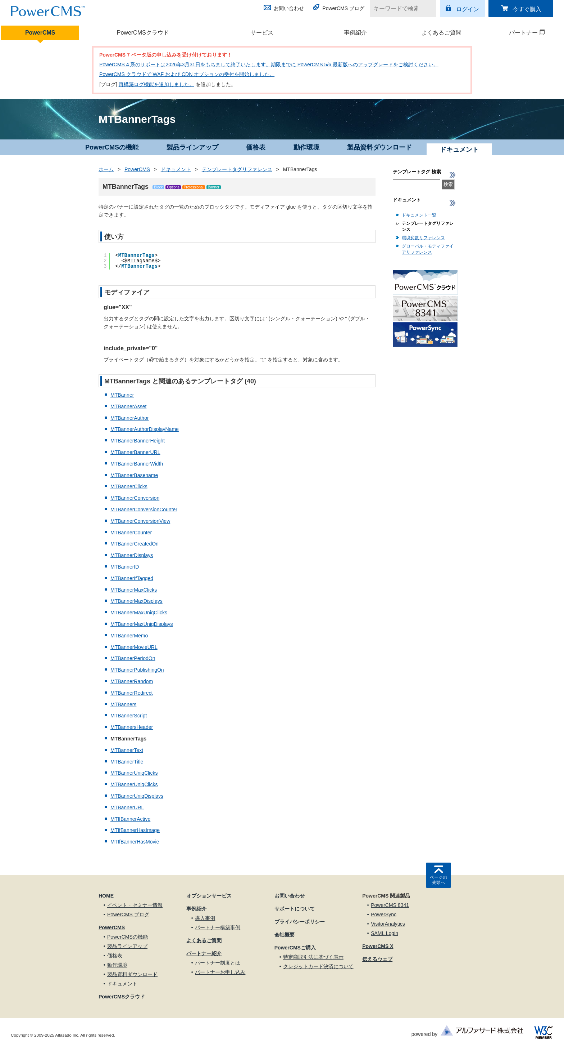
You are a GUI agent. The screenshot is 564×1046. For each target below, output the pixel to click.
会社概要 (284, 935)
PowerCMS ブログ (343, 8)
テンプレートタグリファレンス (237, 169)
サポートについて (294, 909)
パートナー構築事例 (217, 927)
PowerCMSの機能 (111, 147)
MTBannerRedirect (131, 693)
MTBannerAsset (128, 406)
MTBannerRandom (131, 681)
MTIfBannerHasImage (135, 830)
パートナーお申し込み (220, 972)
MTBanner (122, 395)
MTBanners (123, 704)
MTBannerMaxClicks (133, 590)
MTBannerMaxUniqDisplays (141, 624)
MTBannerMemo (129, 635)
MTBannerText (126, 750)
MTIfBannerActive (130, 819)
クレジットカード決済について (318, 966)
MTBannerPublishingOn (137, 670)
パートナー (517, 33)
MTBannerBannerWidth (136, 464)
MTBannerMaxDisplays (136, 601)
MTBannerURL (127, 807)
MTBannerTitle (126, 762)
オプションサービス (209, 896)
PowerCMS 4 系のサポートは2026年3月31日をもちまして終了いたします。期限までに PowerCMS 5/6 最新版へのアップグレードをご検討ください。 (268, 64)
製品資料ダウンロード (379, 147)
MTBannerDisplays (131, 555)
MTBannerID (124, 567)
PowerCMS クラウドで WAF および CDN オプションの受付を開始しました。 (186, 74)
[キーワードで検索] (398, 8)
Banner (213, 187)
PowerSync (383, 914)
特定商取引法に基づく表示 (313, 957)
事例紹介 (355, 33)
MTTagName (141, 261)
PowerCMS (40, 33)
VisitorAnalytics (388, 924)
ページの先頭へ (438, 880)
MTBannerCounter (131, 532)
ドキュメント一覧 (419, 215)
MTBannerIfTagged (131, 578)
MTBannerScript (128, 715)
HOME (106, 896)
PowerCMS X (377, 946)
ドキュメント (176, 169)
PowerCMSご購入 (295, 948)
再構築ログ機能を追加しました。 (156, 84)
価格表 (255, 147)
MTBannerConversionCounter (143, 509)
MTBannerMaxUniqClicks (138, 612)
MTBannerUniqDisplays (136, 796)
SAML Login (384, 933)
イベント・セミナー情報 (135, 905)
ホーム (106, 169)
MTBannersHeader (131, 727)
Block (158, 187)
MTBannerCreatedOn (134, 544)
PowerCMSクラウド (143, 33)
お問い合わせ (289, 8)
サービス (261, 33)
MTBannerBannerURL (135, 452)
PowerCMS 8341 (390, 905)
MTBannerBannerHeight (137, 441)
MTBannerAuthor (129, 418)
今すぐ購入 (527, 9)
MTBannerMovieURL (134, 647)
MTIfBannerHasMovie (134, 842)
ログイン (467, 9)
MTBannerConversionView (140, 521)
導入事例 (205, 918)
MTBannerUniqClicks (134, 773)
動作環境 (306, 147)
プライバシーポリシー (299, 922)
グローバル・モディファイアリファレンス (428, 249)
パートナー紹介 (204, 953)
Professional (194, 187)
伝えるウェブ (377, 959)
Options (173, 187)
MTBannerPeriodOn (132, 658)
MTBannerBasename (134, 475)
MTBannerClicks (128, 486)
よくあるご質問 (441, 33)
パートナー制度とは (217, 963)
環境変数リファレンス (423, 237)
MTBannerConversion (134, 498)
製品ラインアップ (192, 147)
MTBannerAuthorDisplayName (144, 429)
